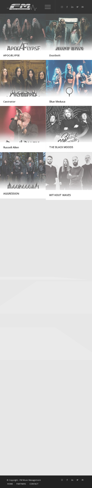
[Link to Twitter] (77, 7)
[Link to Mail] (82, 7)
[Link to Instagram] (62, 7)
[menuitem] (10, 484)
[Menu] (46, 7)
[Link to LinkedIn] (72, 7)
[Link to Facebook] (67, 7)
